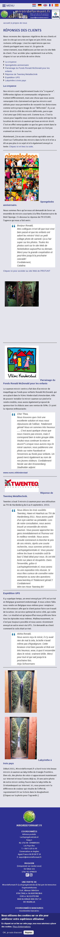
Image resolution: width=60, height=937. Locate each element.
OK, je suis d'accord (12, 934)
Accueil (6, 23)
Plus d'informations (22, 928)
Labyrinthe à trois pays (15, 80)
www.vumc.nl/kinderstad (15, 472)
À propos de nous (19, 23)
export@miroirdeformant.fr (30, 857)
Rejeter (28, 934)
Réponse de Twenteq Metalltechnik (21, 74)
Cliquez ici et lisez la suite (21, 146)
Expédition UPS (12, 77)
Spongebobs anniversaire (17, 65)
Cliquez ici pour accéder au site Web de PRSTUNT (26, 271)
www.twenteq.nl (25, 580)
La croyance (10, 62)
